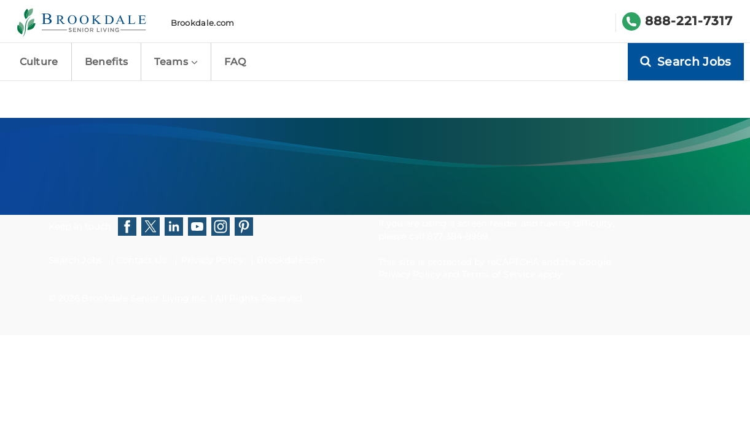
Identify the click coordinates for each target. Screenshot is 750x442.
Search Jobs (76, 260)
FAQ (235, 62)
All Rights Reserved (258, 298)
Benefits (106, 62)
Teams (176, 62)
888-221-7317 (689, 21)
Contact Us (141, 260)
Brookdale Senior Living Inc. (145, 298)
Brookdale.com (203, 23)
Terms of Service (499, 274)
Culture (39, 62)
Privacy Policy (211, 260)
